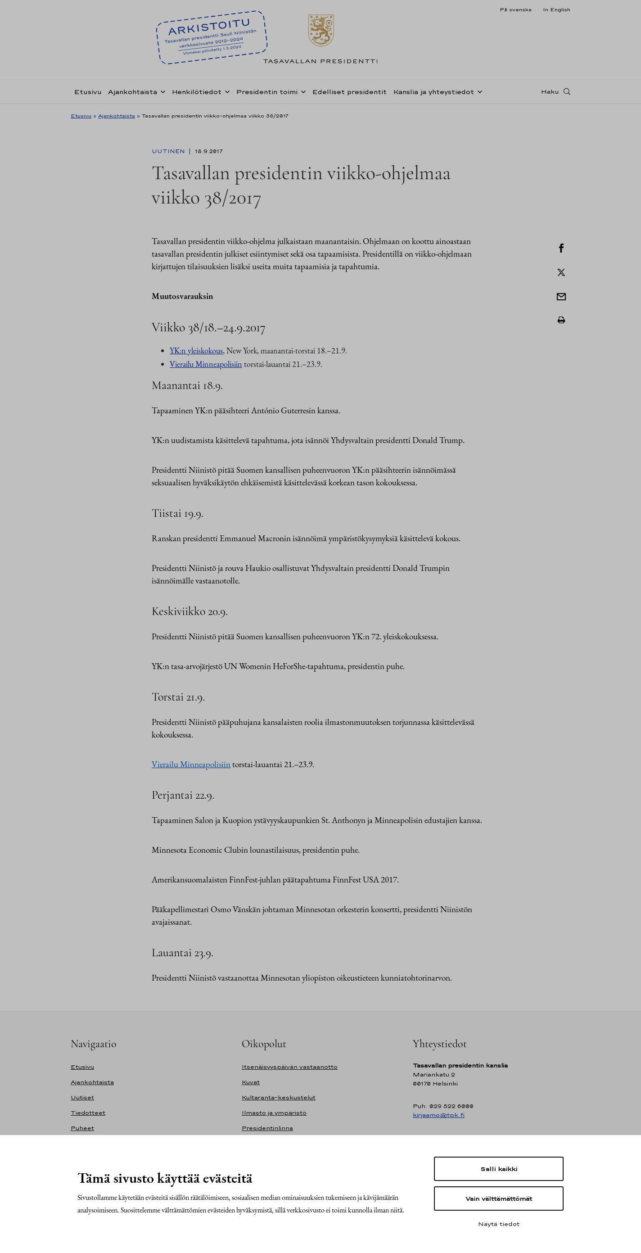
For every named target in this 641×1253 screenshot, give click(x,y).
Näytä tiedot (498, 1224)
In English (556, 9)
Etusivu (88, 91)
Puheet (82, 1128)
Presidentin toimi (267, 91)
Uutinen (169, 151)
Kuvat (251, 1082)
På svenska (516, 9)
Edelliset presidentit (349, 91)
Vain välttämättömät (498, 1198)
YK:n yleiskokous (196, 350)
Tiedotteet (88, 1113)
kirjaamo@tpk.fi (439, 1115)
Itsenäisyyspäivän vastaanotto (290, 1067)
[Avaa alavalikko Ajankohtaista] (161, 91)
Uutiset (82, 1097)
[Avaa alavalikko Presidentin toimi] (302, 91)
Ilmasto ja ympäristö (274, 1113)
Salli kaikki (498, 1169)
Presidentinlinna (267, 1128)
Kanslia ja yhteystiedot (433, 91)
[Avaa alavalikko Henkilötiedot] (225, 91)
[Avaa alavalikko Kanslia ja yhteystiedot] (478, 91)
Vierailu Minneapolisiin (206, 364)
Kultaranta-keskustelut (279, 1097)
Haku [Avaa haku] (550, 91)
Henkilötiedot (196, 91)
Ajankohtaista (132, 91)
